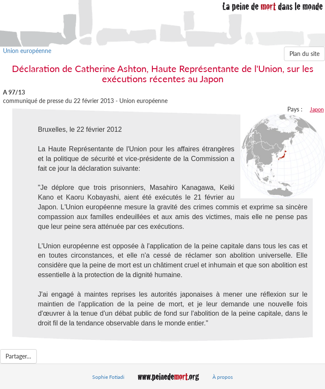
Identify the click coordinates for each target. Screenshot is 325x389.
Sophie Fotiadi (108, 377)
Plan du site (304, 53)
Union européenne (27, 50)
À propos (222, 377)
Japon (317, 109)
